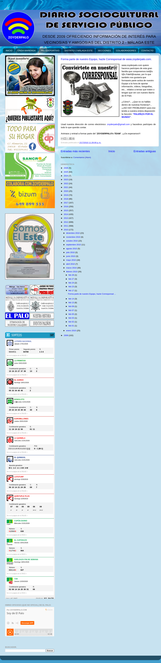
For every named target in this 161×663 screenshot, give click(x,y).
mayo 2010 (71, 260)
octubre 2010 (72, 241)
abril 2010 (70, 264)
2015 (66, 210)
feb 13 (71, 302)
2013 (66, 218)
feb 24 (71, 283)
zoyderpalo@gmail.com (118, 124)
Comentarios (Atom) (82, 157)
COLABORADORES (126, 50)
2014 (66, 214)
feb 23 (71, 286)
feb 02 (71, 322)
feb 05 (71, 314)
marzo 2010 (71, 268)
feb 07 (71, 310)
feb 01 (71, 326)
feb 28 (71, 275)
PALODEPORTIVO (50, 50)
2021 (66, 187)
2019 (66, 195)
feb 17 (71, 290)
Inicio (111, 151)
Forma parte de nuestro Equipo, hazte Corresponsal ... (92, 294)
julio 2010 (70, 252)
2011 (66, 226)
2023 (66, 179)
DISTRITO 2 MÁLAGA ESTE (79, 50)
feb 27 (71, 279)
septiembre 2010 (73, 245)
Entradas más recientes (75, 151)
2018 (66, 199)
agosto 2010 (72, 248)
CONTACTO (147, 50)
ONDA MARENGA (27, 50)
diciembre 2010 (73, 233)
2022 (66, 183)
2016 (66, 206)
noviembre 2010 (73, 237)
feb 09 (71, 306)
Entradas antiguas (145, 151)
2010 (66, 230)
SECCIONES (104, 50)
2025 (66, 172)
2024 (66, 176)
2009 (66, 335)
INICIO (9, 50)
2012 (66, 222)
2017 (66, 203)
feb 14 (71, 299)
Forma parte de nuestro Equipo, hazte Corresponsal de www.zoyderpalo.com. (106, 59)
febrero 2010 (72, 272)
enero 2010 (71, 330)
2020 (66, 191)
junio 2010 (71, 256)
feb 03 (71, 318)
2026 (66, 168)
